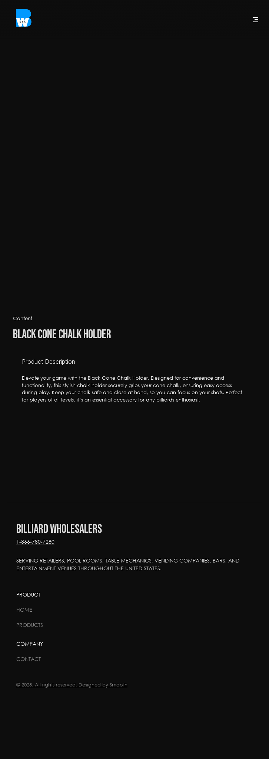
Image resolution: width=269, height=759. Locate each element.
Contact (28, 658)
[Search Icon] (236, 19)
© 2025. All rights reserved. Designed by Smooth (71, 685)
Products (29, 624)
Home (24, 609)
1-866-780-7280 (35, 541)
